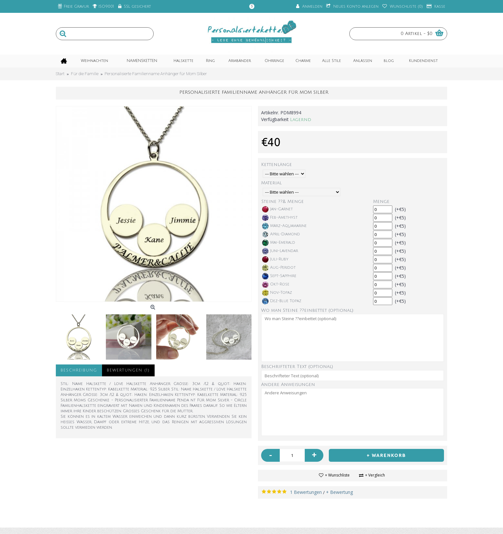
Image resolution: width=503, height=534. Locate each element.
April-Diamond (281, 234)
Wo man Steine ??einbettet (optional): (307, 310)
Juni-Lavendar (280, 251)
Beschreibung (79, 370)
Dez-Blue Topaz (281, 301)
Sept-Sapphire (279, 276)
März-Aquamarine (284, 226)
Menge (381, 201)
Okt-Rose (275, 284)
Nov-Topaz (277, 293)
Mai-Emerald (278, 243)
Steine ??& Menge (282, 201)
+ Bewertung (339, 492)
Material (271, 182)
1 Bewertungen (306, 492)
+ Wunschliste (337, 475)
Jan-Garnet (277, 209)
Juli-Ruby (275, 259)
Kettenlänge (276, 164)
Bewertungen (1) (128, 370)
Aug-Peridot (279, 268)
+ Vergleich (375, 475)
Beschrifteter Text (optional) (297, 366)
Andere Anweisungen (288, 384)
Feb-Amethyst (280, 217)
